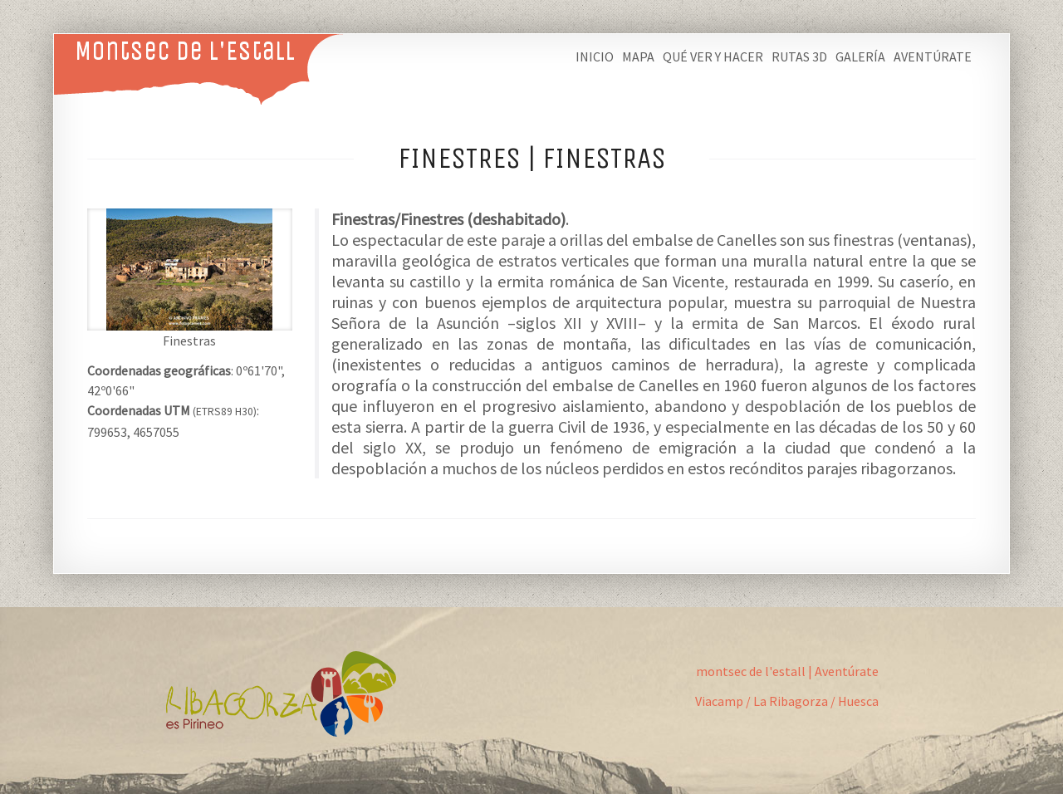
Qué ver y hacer (713, 56)
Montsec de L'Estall (185, 50)
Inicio (595, 56)
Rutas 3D (799, 56)
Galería (860, 56)
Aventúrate (933, 56)
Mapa (638, 56)
